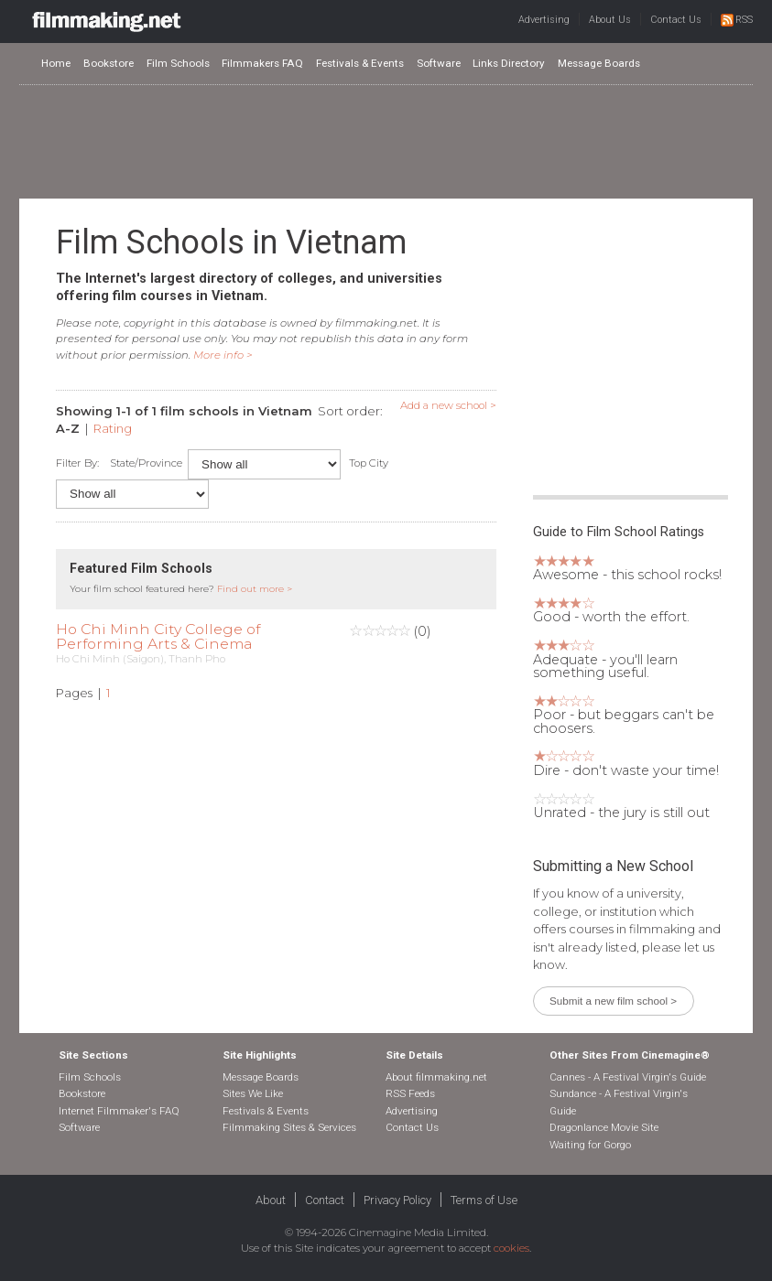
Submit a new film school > (613, 1000)
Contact (324, 1200)
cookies (511, 1248)
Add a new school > (448, 405)
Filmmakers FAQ (262, 63)
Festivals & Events (360, 63)
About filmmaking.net (436, 1077)
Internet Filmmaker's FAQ (119, 1110)
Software (439, 63)
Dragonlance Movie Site (603, 1127)
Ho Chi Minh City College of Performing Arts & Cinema (158, 636)
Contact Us (675, 20)
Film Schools (178, 63)
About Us (610, 20)
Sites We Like (253, 1093)
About (271, 1200)
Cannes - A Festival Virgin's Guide (627, 1077)
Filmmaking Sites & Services (289, 1127)
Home (56, 63)
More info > (223, 355)
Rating (112, 428)
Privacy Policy (397, 1200)
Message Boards (599, 63)
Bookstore (108, 63)
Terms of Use (484, 1200)
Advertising (544, 20)
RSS (737, 20)
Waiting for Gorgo (590, 1144)
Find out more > (254, 589)
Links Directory (509, 63)
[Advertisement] (386, 141)
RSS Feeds (410, 1093)
